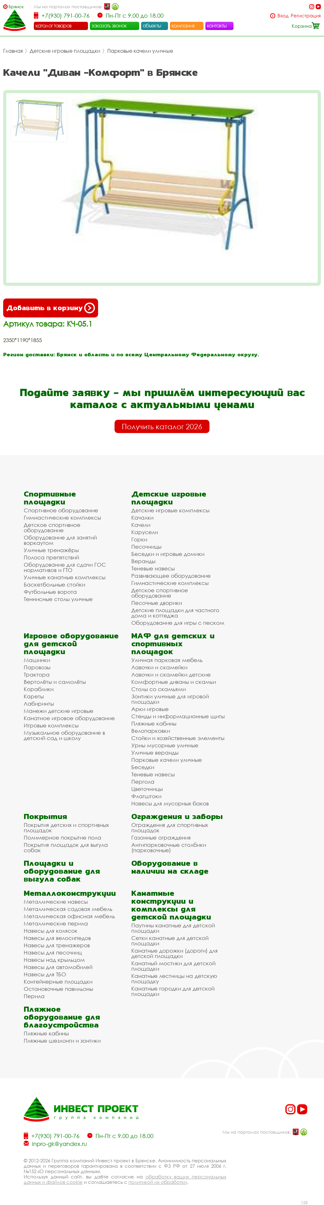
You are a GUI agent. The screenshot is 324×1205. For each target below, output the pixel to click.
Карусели (144, 532)
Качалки (142, 517)
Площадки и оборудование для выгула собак (62, 871)
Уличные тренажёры (51, 550)
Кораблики (38, 689)
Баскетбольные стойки (54, 584)
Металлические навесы (56, 901)
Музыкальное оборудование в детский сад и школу (64, 735)
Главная (13, 51)
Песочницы (146, 546)
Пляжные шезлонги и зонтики (62, 1040)
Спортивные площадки (50, 498)
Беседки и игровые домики (167, 554)
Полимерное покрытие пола (62, 837)
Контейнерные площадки (58, 981)
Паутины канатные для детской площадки (173, 928)
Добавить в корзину (50, 308)
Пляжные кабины (153, 723)
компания (183, 25)
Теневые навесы (153, 568)
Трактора (37, 674)
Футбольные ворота (50, 591)
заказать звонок (109, 25)
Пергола (142, 781)
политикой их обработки (157, 1182)
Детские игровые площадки (65, 51)
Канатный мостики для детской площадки (173, 966)
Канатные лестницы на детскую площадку (174, 978)
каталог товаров (53, 25)
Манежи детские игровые (58, 711)
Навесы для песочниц (53, 952)
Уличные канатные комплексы (64, 577)
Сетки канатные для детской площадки (170, 940)
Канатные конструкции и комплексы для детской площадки (171, 905)
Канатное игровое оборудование (69, 718)
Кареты (34, 696)
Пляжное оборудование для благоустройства (62, 1017)
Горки (139, 539)
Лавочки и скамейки (159, 667)
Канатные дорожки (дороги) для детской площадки (174, 953)
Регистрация (306, 15)
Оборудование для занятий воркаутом (60, 540)
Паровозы (37, 667)
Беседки (142, 767)
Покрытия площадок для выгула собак (66, 847)
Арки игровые (150, 709)
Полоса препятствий (51, 557)
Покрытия (45, 816)
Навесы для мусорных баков (170, 803)
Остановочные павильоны (58, 988)
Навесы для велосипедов (57, 938)
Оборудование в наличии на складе (170, 867)
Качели (140, 524)
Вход (283, 15)
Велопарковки (150, 730)
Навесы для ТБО (45, 974)
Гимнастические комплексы (62, 517)
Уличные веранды (154, 752)
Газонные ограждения (161, 837)
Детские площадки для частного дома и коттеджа (175, 612)
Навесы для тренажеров (57, 945)
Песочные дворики (156, 603)
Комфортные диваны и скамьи (173, 681)
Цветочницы (147, 789)
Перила (34, 996)
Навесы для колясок (51, 930)
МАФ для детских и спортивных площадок (173, 643)
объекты (152, 25)
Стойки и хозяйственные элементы (177, 738)
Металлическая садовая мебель (68, 909)
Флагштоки (146, 796)
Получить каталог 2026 (162, 426)
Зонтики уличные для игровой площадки (170, 699)
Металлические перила (56, 923)
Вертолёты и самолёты (55, 681)
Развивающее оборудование (171, 575)
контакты (217, 25)
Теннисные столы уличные (58, 599)
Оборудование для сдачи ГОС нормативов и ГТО (65, 567)
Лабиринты (39, 703)
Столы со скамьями (158, 689)
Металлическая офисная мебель (69, 916)
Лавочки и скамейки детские (171, 674)
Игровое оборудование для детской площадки (71, 643)
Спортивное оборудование (61, 510)
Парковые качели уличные (140, 51)
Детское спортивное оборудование (52, 527)
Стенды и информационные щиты (178, 716)
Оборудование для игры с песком (177, 622)
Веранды (143, 561)
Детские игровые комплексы (170, 510)
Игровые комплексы (51, 725)
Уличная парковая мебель (166, 660)
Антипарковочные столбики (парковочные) (168, 847)
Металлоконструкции (70, 893)
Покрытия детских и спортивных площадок (66, 827)
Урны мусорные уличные (164, 745)
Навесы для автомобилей (58, 967)
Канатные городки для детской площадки (173, 991)
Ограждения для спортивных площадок (169, 827)
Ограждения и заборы (177, 816)
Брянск (16, 6)
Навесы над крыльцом (54, 959)
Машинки (37, 660)
